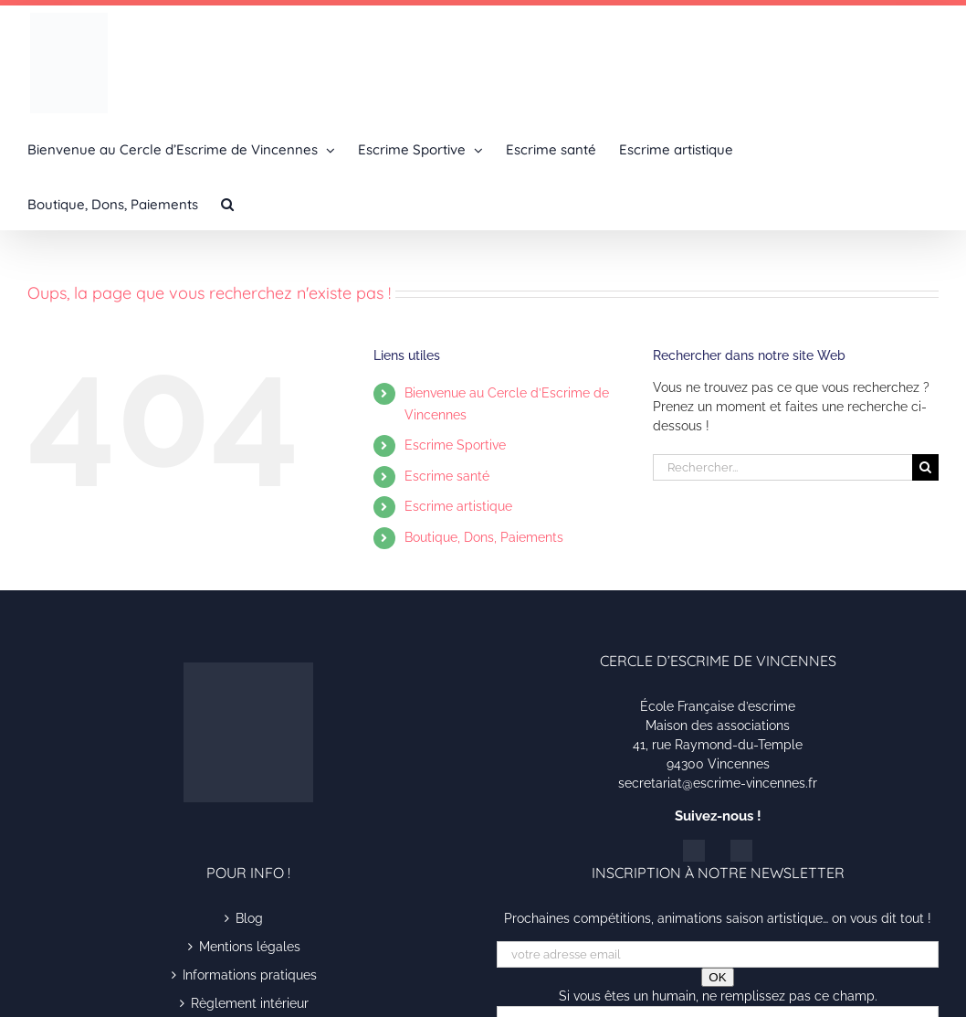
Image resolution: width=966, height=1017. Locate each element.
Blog (249, 918)
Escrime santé (446, 476)
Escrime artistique (458, 506)
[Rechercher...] (782, 467)
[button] (227, 202)
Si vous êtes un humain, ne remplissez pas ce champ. (718, 996)
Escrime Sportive (455, 445)
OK (717, 977)
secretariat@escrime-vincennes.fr (717, 783)
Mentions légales (249, 946)
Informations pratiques (250, 975)
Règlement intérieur (250, 1003)
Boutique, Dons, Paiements (483, 537)
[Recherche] (925, 467)
